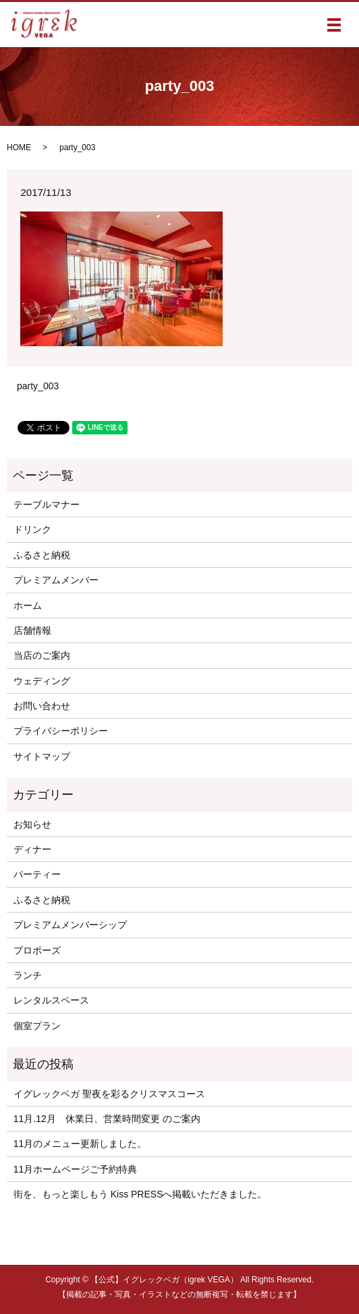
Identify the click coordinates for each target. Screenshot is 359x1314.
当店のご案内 (41, 655)
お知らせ (32, 824)
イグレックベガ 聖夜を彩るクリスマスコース (109, 1093)
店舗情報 (32, 630)
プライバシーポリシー (60, 730)
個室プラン (37, 1025)
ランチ (27, 975)
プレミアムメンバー (56, 579)
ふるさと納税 (41, 555)
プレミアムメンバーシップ (70, 924)
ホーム (27, 605)
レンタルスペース (51, 1000)
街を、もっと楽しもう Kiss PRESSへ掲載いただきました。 (140, 1194)
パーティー (37, 874)
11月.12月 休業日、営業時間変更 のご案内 (106, 1118)
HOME (19, 147)
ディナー (32, 849)
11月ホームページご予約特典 (75, 1169)
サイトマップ (41, 756)
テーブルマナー (46, 504)
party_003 (38, 386)
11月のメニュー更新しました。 (80, 1143)
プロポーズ (37, 950)
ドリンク (32, 529)
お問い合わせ (41, 705)
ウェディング (41, 681)
